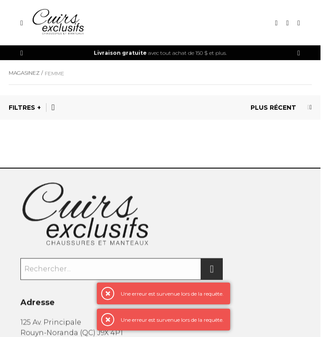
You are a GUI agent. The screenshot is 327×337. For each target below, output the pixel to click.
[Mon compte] (287, 23)
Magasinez (24, 74)
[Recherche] (276, 23)
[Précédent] (21, 53)
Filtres (22, 107)
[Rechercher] (212, 270)
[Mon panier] (298, 23)
